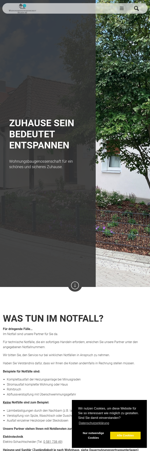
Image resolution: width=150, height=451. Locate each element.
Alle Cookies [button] (125, 435)
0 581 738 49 (52, 442)
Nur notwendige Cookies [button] (93, 435)
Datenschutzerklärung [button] (94, 423)
